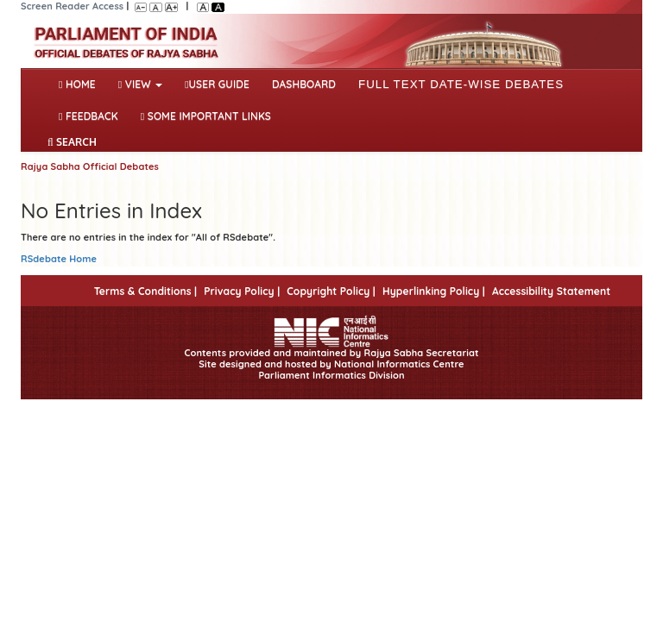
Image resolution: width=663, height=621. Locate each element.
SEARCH (72, 141)
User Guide (217, 84)
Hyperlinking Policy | (433, 291)
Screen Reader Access (72, 6)
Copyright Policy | (331, 291)
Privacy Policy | (242, 291)
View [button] (140, 84)
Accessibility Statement (551, 291)
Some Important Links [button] (206, 116)
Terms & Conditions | (145, 291)
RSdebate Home (59, 259)
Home (81, 83)
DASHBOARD (304, 84)
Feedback (88, 116)
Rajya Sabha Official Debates (90, 166)
